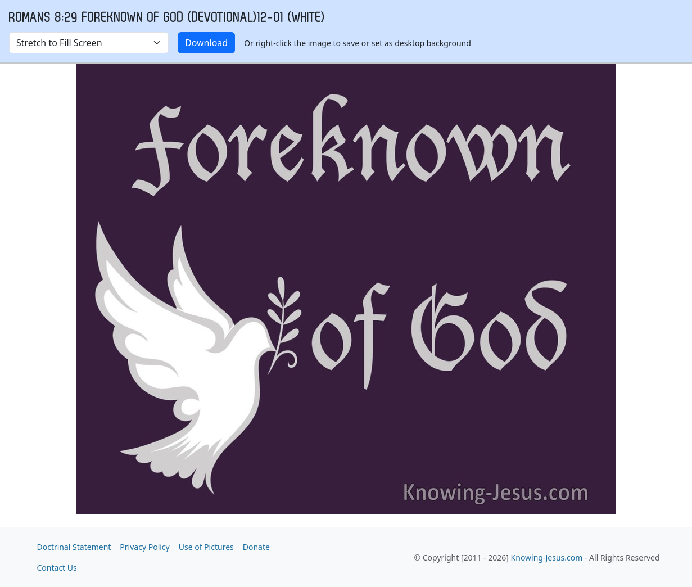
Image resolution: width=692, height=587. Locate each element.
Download (206, 43)
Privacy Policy (144, 546)
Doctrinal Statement (74, 546)
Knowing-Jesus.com (547, 557)
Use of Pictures (206, 546)
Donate (256, 546)
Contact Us (57, 567)
